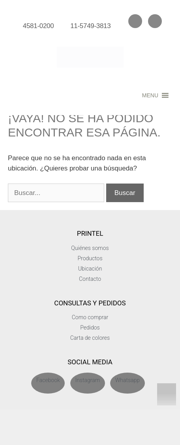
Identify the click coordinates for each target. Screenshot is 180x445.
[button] (150, 95)
